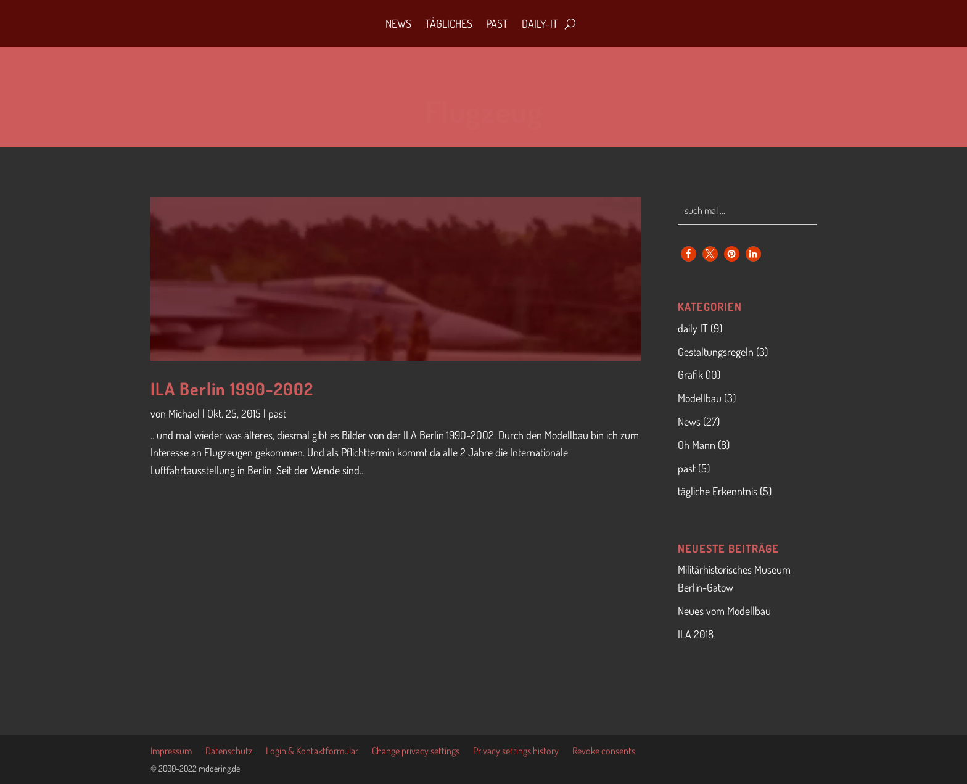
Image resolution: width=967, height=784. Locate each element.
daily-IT (540, 23)
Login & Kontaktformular (312, 751)
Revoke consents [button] (603, 751)
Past (497, 23)
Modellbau (700, 398)
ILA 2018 (696, 634)
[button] (688, 254)
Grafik (690, 374)
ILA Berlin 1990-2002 (231, 389)
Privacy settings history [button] (516, 751)
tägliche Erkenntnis (717, 491)
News (398, 23)
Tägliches (448, 23)
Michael (184, 413)
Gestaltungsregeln (716, 351)
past (277, 413)
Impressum (171, 751)
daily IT (693, 328)
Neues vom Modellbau (724, 610)
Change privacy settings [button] (415, 751)
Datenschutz (228, 751)
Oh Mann (696, 445)
